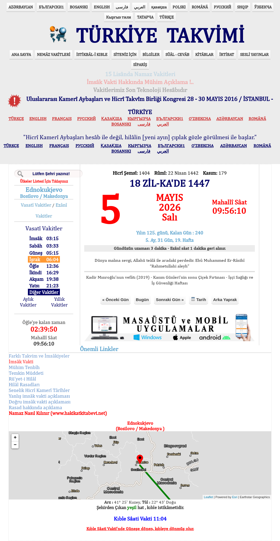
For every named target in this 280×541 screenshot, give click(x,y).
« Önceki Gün (115, 299)
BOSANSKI (79, 7)
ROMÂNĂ (200, 7)
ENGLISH (102, 7)
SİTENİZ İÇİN (124, 54)
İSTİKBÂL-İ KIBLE (91, 54)
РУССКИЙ (222, 7)
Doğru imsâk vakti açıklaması (40, 402)
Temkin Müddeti (26, 373)
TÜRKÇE (166, 17)
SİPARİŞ (140, 64)
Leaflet (208, 497)
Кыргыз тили (118, 17)
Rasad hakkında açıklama (35, 407)
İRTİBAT (226, 54)
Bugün (142, 299)
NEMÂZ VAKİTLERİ (53, 54)
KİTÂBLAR (204, 54)
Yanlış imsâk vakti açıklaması (39, 396)
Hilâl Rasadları (24, 384)
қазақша (159, 7)
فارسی (122, 7)
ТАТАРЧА (145, 17)
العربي (139, 7)
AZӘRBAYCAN (20, 7)
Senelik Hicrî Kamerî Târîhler (39, 390)
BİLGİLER (150, 54)
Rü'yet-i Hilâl (22, 379)
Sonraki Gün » (170, 299)
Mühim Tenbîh (24, 367)
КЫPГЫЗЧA (139, 118)
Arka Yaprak (225, 299)
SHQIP (242, 7)
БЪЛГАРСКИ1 (51, 7)
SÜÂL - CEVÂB (177, 54)
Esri (234, 497)
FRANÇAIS (62, 118)
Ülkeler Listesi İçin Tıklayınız (44, 181)
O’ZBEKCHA (200, 118)
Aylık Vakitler (28, 302)
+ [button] (15, 437)
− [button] (15, 445)
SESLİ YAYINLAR (254, 54)
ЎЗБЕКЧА (263, 7)
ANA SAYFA (21, 54)
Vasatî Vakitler (36, 205)
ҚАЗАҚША (111, 118)
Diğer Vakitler (43, 292)
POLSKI (179, 7)
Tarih (198, 299)
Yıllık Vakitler (59, 302)
